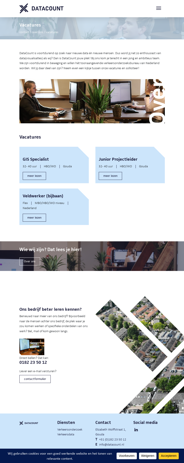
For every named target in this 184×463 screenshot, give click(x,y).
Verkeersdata (65, 434)
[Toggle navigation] (160, 8)
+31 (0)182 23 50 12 (112, 439)
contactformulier (35, 379)
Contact (24, 32)
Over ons (37, 32)
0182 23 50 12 (33, 362)
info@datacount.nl (111, 444)
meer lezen (34, 176)
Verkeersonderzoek (69, 429)
